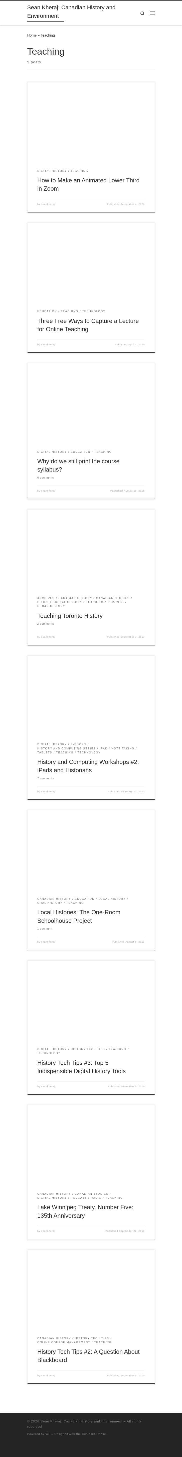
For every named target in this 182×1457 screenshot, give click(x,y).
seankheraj (48, 204)
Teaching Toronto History (70, 616)
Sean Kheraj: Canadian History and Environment (82, 1421)
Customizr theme (94, 1433)
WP (48, 1433)
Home (32, 35)
